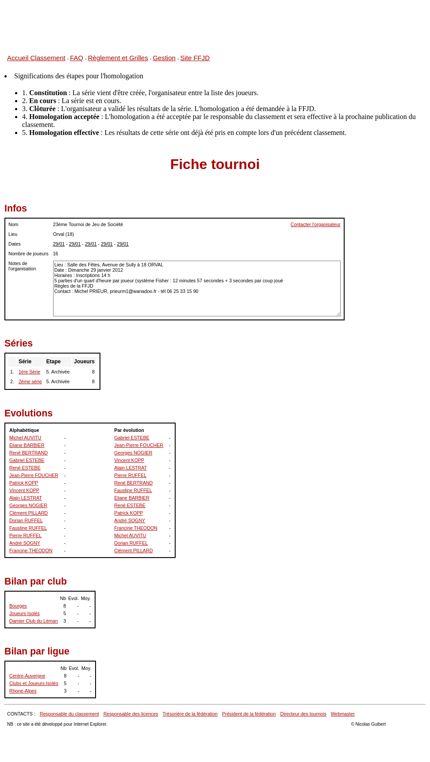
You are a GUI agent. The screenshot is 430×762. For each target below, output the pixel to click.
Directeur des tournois (303, 713)
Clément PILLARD (28, 513)
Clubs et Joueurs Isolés (33, 683)
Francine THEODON (31, 550)
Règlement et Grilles (118, 58)
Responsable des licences (131, 713)
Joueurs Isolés (24, 613)
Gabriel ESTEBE (26, 460)
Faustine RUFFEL (28, 528)
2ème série (30, 381)
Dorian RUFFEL (26, 520)
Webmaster (343, 713)
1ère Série (29, 371)
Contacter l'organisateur (316, 224)
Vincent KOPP (24, 490)
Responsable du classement (69, 713)
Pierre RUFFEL (25, 535)
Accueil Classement (36, 58)
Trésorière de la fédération (190, 713)
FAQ (76, 58)
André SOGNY (24, 543)
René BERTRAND (28, 452)
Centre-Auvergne (27, 675)
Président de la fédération (249, 713)
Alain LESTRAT (25, 497)
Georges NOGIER (28, 505)
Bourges (18, 605)
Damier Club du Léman (33, 620)
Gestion (164, 58)
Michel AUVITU (25, 437)
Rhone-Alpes (23, 690)
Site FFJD (195, 58)
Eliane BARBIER (26, 445)
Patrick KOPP (23, 482)
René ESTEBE (24, 467)
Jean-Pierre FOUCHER (33, 475)
